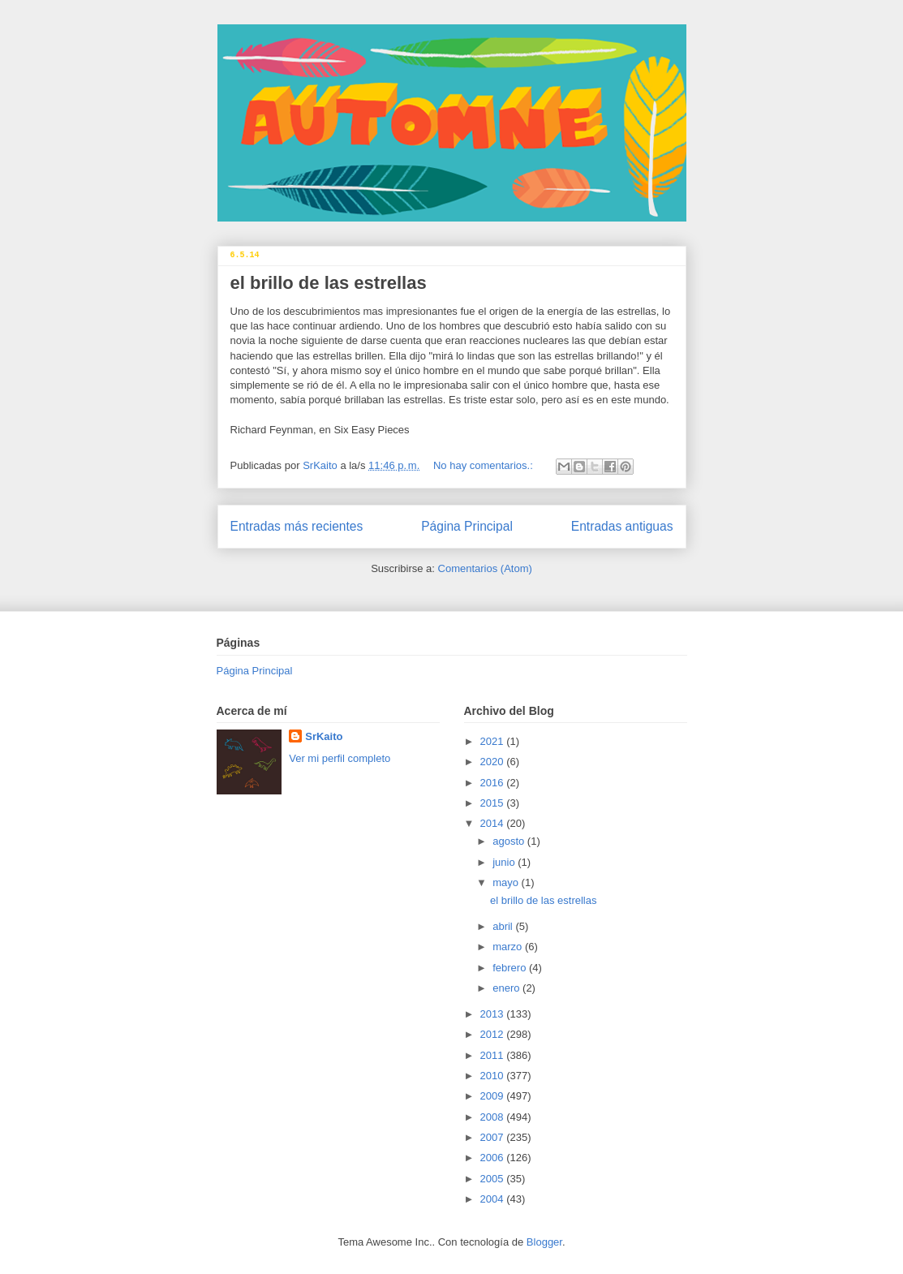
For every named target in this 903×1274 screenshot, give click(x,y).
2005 (493, 1179)
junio (505, 862)
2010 (493, 1076)
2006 (493, 1157)
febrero (510, 968)
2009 (493, 1096)
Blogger (544, 1242)
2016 (493, 783)
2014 (493, 823)
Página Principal (467, 526)
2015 (493, 803)
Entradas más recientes (296, 526)
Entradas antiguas (622, 526)
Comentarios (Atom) (485, 568)
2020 (493, 761)
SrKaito (323, 736)
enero (507, 988)
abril (503, 926)
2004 (493, 1199)
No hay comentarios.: (484, 465)
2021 (493, 741)
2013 (493, 1014)
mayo (506, 882)
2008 (493, 1117)
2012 (493, 1034)
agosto (509, 841)
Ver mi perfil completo (339, 758)
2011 (493, 1055)
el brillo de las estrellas (328, 283)
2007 (493, 1137)
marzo (508, 946)
